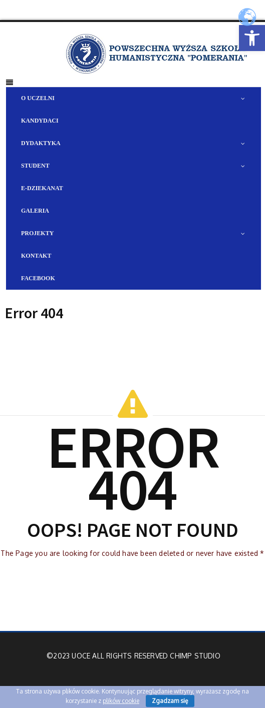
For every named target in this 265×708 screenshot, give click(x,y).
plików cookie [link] (121, 700)
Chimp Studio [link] (195, 655)
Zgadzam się (170, 700)
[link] (252, 38)
